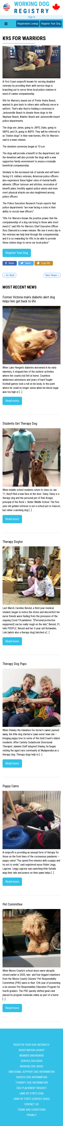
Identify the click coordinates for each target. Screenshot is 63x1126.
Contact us (31, 1104)
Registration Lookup (27, 23)
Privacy (31, 1115)
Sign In (31, 17)
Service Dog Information (31, 1077)
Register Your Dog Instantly (31, 1044)
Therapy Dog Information (31, 1082)
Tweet (26, 263)
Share (9, 263)
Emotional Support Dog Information (32, 1071)
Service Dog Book (31, 1061)
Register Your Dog (50, 23)
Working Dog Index (31, 1066)
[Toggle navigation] (6, 23)
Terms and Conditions (31, 1109)
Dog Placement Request (31, 1088)
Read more (12, 401)
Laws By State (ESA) (31, 1093)
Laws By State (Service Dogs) (31, 1098)
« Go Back (9, 275)
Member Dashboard (31, 1055)
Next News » (52, 275)
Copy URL (43, 263)
